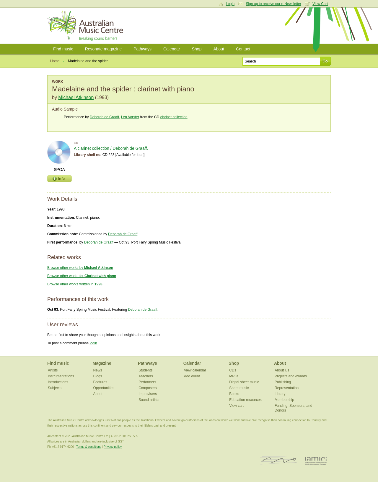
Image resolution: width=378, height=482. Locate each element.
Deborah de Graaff (104, 117)
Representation (287, 388)
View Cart (320, 4)
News (97, 370)
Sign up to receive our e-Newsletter (273, 4)
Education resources (245, 400)
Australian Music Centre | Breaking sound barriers (86, 26)
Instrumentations (61, 376)
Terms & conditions (88, 446)
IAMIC (316, 460)
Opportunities (103, 388)
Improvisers (148, 394)
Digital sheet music (244, 382)
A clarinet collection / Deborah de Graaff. (111, 148)
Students (145, 370)
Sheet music (239, 388)
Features (100, 382)
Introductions (58, 382)
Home (55, 61)
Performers (147, 382)
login (93, 343)
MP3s (233, 376)
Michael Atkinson (76, 97)
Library (280, 394)
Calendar (171, 49)
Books (234, 394)
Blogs (97, 376)
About (218, 49)
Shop (197, 49)
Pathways (142, 49)
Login (230, 4)
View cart (236, 406)
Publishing (283, 382)
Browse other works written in (74, 284)
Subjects (54, 388)
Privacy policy (113, 446)
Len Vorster (130, 117)
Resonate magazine (103, 49)
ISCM (278, 460)
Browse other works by (80, 268)
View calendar (195, 370)
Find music (63, 49)
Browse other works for (81, 276)
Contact (243, 49)
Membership (284, 400)
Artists (53, 370)
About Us (282, 370)
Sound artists (149, 400)
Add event (192, 376)
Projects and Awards (291, 376)
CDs (232, 370)
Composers (148, 388)
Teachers (146, 376)
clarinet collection (174, 117)
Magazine (102, 363)
